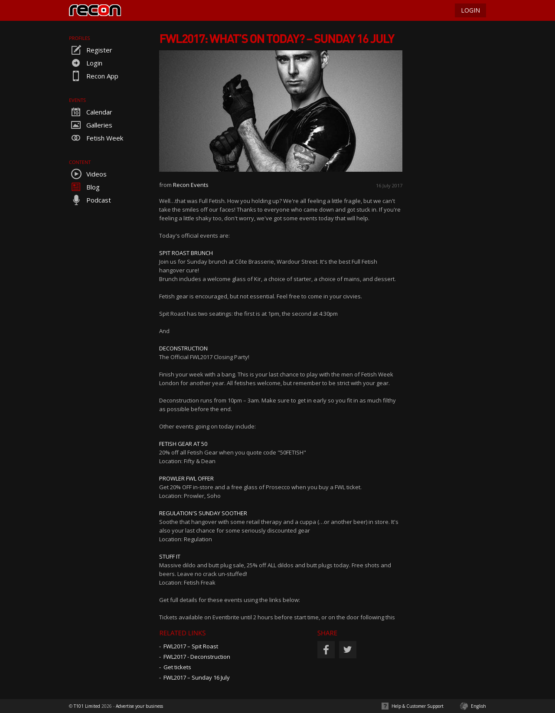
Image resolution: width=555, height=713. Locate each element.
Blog (84, 186)
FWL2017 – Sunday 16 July (196, 677)
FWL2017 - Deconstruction (196, 657)
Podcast (90, 199)
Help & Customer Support (418, 706)
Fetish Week (96, 137)
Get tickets (177, 667)
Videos (88, 173)
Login (85, 62)
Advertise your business (139, 706)
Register (90, 49)
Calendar (90, 111)
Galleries (90, 124)
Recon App (93, 75)
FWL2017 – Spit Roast (190, 646)
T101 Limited (87, 706)
